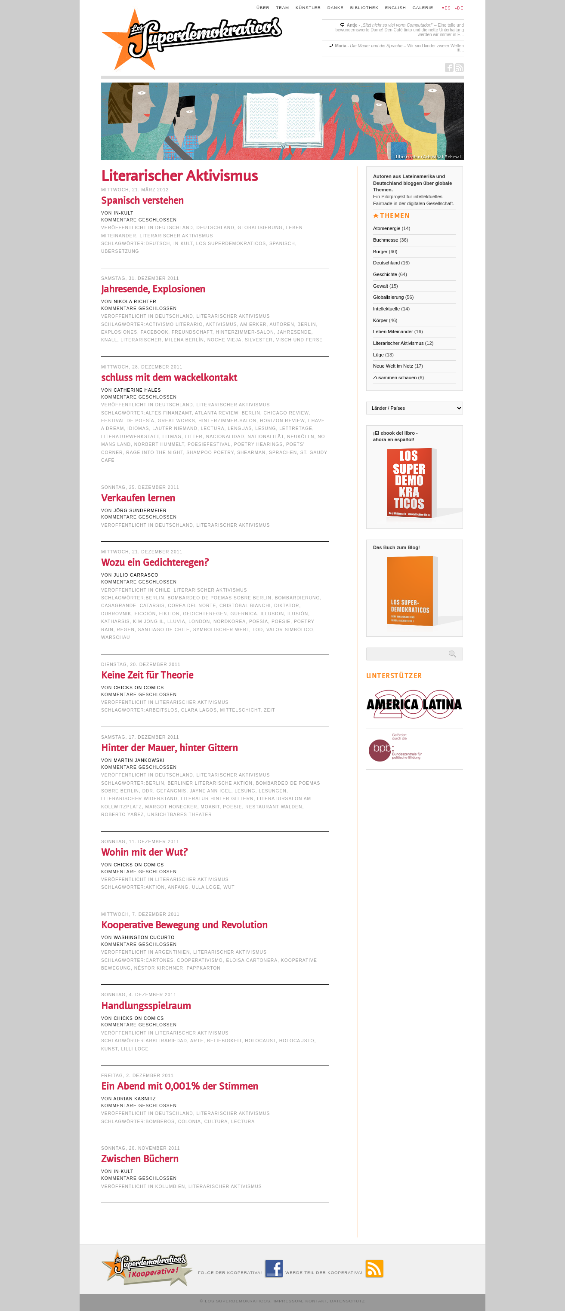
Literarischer (140, 340)
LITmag (172, 436)
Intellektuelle (386, 308)
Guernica (243, 613)
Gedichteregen (205, 613)
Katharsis (115, 621)
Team (283, 7)
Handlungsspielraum (146, 1006)
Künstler (308, 7)
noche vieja (224, 340)
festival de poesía (127, 420)
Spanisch (282, 243)
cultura (216, 1121)
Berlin (306, 324)
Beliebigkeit (224, 1040)
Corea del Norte (192, 605)
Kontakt (316, 1301)
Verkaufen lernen (138, 498)
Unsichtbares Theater (179, 814)
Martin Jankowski (139, 760)
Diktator (286, 605)
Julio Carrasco (136, 575)
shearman (251, 452)
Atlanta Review (216, 413)
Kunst (109, 1049)
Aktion (155, 887)
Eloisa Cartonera (252, 960)
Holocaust (260, 1040)
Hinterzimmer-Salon (245, 332)
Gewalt (380, 286)
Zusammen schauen (395, 377)
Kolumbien (170, 1186)
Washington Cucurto (144, 937)
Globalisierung (260, 227)
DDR (147, 791)
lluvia (176, 621)
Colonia (189, 1121)
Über (263, 7)
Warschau (115, 637)
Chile (162, 590)
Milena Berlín (184, 340)
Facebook (155, 332)
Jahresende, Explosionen (153, 289)
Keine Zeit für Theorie (147, 675)
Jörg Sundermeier (140, 510)
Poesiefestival (209, 444)
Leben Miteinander (393, 331)
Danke (335, 7)
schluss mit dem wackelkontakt (169, 378)
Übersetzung (120, 251)
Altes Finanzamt (169, 413)
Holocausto (297, 1040)
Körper (380, 320)
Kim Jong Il (148, 621)
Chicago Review (286, 413)
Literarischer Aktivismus (176, 235)
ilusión (297, 613)
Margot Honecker (171, 806)
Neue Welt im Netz (393, 365)
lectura (213, 428)
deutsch (158, 243)
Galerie (423, 7)
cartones (160, 960)
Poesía (258, 621)
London (199, 621)
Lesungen (273, 791)
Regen (126, 629)
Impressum (288, 1301)
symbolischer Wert (221, 629)
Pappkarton (204, 968)
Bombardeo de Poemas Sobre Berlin (219, 598)
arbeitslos (162, 710)
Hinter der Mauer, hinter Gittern (169, 748)
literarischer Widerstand (139, 798)
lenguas (240, 428)
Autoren (282, 324)
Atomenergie (386, 228)
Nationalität (266, 436)
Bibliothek (364, 7)
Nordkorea (229, 621)
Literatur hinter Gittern (217, 798)
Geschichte (385, 274)
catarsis (152, 605)
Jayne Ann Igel (211, 791)
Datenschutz (347, 1301)
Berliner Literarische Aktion (210, 783)
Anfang (178, 887)
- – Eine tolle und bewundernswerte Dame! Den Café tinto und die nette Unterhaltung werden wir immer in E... (399, 30)
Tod (258, 629)
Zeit (269, 710)
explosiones (119, 332)
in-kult (123, 213)
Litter (194, 436)
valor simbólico (289, 629)
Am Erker (253, 324)
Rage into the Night (154, 452)
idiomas (138, 428)
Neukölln (300, 436)
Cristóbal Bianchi (245, 605)
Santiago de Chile (164, 629)
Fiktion (169, 613)
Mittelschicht (240, 710)
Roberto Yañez (122, 814)
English (395, 7)
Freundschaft (192, 332)
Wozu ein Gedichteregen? (155, 562)
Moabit (210, 806)
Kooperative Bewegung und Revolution (184, 925)
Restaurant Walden (273, 806)
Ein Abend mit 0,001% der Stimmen (179, 1086)
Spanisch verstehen (142, 200)
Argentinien (172, 952)
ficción (145, 613)
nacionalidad (225, 436)
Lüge (378, 354)
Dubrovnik (116, 613)
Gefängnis (172, 791)
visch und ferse (299, 340)
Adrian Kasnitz (135, 1098)
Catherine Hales (137, 390)
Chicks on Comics (139, 687)
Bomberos (160, 1121)
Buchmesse (385, 240)
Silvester (259, 340)
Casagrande (118, 605)
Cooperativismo (200, 960)
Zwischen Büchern (140, 1159)
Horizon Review (282, 420)
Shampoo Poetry (210, 452)
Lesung (265, 428)
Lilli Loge (134, 1049)
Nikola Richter (135, 301)
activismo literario (174, 324)
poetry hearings (258, 444)
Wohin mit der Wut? (144, 852)
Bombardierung (297, 598)
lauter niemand (175, 428)
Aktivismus (221, 324)
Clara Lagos (199, 710)
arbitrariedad (166, 1040)
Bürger (380, 251)
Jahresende (294, 332)
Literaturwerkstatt (130, 436)
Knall (109, 340)
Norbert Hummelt (159, 444)
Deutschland (174, 227)
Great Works (176, 420)
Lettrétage (295, 428)
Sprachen (283, 452)
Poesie (281, 621)
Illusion (272, 613)
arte (197, 1040)
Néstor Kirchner (158, 968)
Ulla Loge (206, 887)
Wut (229, 887)
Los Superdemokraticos (231, 243)
